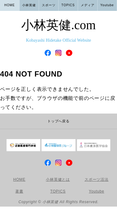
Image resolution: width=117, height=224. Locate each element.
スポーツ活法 (97, 179)
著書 (19, 191)
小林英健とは (58, 179)
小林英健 (58, 31)
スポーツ (49, 5)
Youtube (107, 5)
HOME (9, 5)
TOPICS (68, 5)
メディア (88, 5)
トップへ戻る (58, 121)
